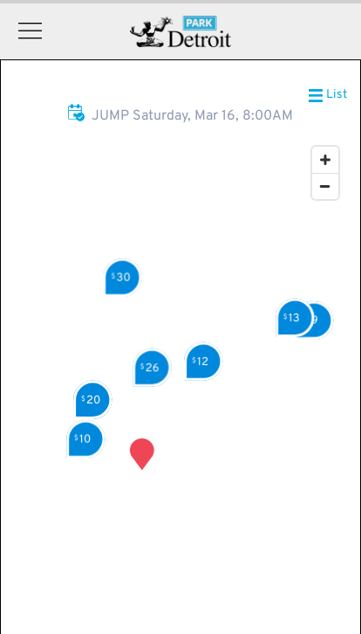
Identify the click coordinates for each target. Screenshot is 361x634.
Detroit (181, 31)
